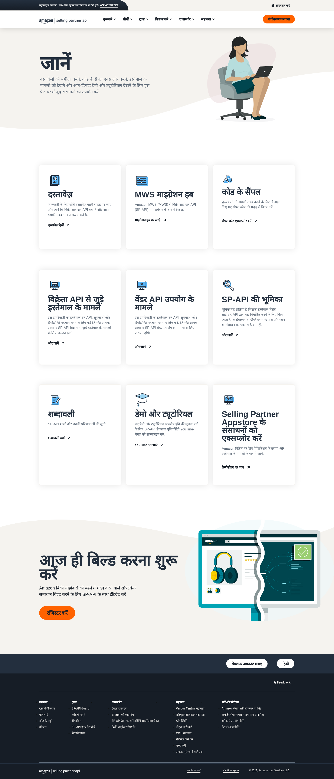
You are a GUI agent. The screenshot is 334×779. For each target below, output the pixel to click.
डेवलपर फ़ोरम (119, 708)
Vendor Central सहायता (190, 708)
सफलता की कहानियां (123, 714)
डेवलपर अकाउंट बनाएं (247, 663)
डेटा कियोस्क (78, 733)
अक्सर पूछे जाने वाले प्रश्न (189, 751)
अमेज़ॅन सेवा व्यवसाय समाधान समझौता (243, 714)
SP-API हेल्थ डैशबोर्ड (83, 727)
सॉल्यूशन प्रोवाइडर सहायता (190, 714)
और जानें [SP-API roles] (227, 335)
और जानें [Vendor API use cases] (140, 347)
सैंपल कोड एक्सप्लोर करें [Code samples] (237, 221)
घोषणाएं (43, 714)
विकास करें (161, 19)
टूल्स (142, 19)
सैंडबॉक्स (76, 721)
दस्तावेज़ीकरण (47, 708)
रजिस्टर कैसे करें (184, 739)
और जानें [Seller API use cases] (53, 343)
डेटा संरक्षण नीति (230, 727)
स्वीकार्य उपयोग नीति (233, 721)
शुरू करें (107, 19)
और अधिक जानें (109, 5)
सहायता (206, 19)
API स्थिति (181, 721)
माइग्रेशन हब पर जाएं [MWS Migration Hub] (147, 220)
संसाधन (43, 702)
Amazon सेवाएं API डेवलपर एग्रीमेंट (241, 708)
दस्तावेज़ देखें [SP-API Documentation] (56, 225)
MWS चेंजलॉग (183, 733)
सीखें (126, 19)
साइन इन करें (283, 5)
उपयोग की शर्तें (194, 770)
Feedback (284, 682)
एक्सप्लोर (185, 19)
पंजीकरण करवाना (279, 19)
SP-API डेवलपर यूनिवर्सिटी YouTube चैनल (135, 721)
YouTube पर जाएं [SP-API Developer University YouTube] (146, 445)
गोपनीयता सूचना (231, 770)
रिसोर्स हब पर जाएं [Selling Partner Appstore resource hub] (233, 467)
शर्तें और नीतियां (230, 702)
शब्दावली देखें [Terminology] (56, 438)
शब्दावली (181, 745)
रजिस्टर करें (57, 613)
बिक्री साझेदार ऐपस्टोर (123, 727)
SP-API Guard (80, 708)
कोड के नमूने (46, 721)
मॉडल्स (42, 727)
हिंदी (285, 663)
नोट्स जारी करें (184, 727)
